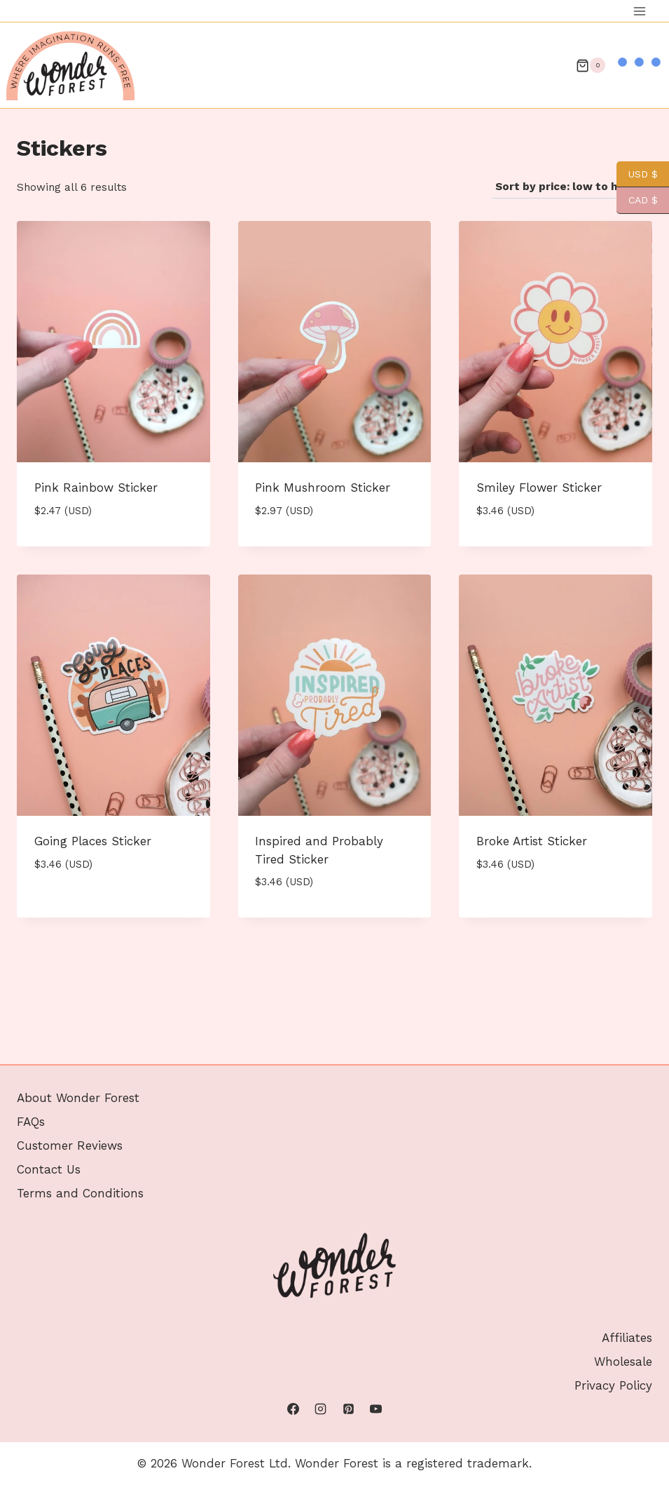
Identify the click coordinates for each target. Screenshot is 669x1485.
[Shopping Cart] (590, 65)
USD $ (637, 174)
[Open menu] (639, 11)
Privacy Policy (613, 1385)
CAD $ (637, 200)
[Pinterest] (348, 1409)
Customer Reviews (70, 1145)
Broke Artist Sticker (531, 841)
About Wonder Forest (78, 1098)
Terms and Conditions (80, 1193)
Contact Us (49, 1169)
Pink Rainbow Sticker (96, 488)
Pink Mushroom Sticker (322, 488)
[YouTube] (375, 1409)
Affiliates (627, 1338)
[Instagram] (321, 1409)
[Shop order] (572, 187)
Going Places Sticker (92, 841)
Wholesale (623, 1362)
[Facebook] (293, 1409)
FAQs (31, 1122)
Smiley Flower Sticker (539, 488)
